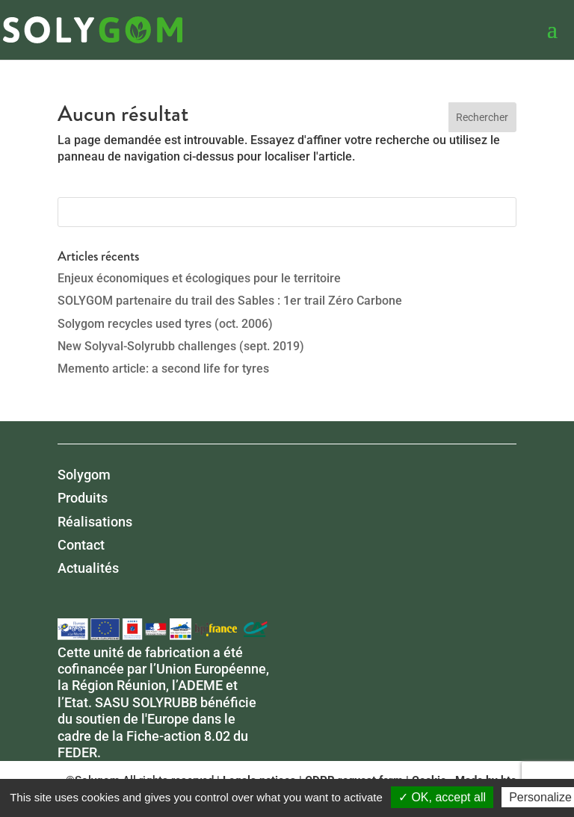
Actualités (88, 568)
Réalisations (95, 521)
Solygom (84, 474)
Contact (81, 545)
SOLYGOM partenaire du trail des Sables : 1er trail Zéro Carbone (230, 300)
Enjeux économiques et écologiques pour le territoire (199, 278)
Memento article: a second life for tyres (163, 368)
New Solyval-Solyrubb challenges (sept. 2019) (181, 346)
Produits (83, 498)
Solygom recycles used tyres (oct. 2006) (165, 324)
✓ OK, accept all (442, 797)
